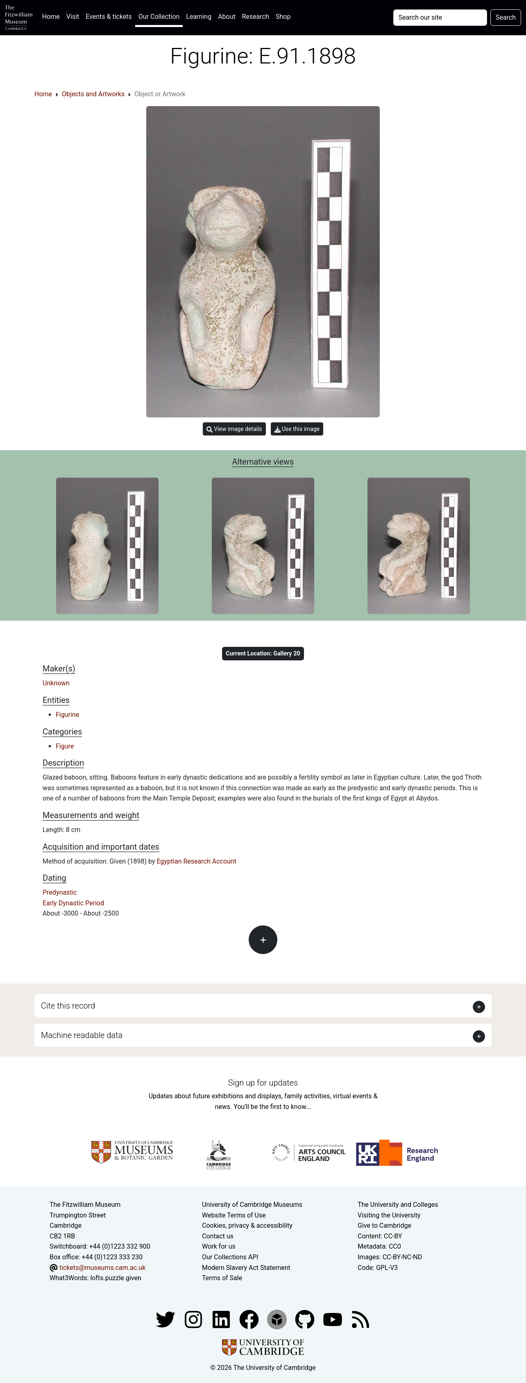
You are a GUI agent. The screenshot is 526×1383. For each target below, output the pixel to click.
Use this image (297, 429)
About (227, 16)
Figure (65, 746)
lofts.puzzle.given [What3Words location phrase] (115, 1278)
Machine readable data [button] (81, 1035)
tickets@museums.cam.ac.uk (102, 1268)
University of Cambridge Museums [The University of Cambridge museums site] (252, 1204)
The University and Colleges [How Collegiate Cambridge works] (398, 1204)
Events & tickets (109, 16)
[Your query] (440, 17)
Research (255, 16)
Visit (72, 16)
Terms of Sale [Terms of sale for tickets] (222, 1278)
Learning (198, 16)
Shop (283, 16)
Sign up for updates (263, 1083)
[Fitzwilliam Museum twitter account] (166, 1319)
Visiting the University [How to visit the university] (389, 1215)
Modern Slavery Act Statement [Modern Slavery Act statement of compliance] (246, 1268)
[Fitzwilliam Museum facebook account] (222, 1319)
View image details (234, 429)
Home (52, 15)
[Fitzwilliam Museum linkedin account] (250, 1319)
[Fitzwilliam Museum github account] (306, 1319)
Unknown (56, 683)
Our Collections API (230, 1257)
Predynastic (60, 892)
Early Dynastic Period (73, 903)
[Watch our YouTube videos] (333, 1319)
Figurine (67, 715)
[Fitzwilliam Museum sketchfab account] (278, 1319)
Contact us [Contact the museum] (218, 1236)
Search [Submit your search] (506, 17)
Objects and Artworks (93, 94)
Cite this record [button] (68, 1006)
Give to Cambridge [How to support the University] (384, 1225)
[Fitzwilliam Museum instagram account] (194, 1319)
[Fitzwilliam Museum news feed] (360, 1319)
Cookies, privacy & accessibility (247, 1225)
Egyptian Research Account (196, 861)
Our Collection (158, 16)
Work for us (219, 1246)
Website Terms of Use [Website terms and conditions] (234, 1215)
